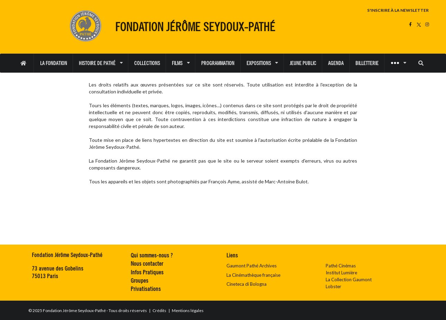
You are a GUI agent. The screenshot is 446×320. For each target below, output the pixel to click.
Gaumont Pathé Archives (251, 265)
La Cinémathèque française (253, 275)
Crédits (159, 310)
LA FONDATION (53, 63)
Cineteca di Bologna (246, 284)
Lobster (333, 286)
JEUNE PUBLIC (303, 63)
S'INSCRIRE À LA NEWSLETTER (398, 10)
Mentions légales (188, 310)
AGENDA (336, 63)
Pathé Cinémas (341, 265)
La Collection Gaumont (349, 279)
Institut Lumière (341, 272)
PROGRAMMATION (217, 63)
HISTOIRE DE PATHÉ (100, 63)
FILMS (180, 63)
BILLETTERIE (367, 63)
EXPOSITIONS (262, 63)
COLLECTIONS (147, 63)
